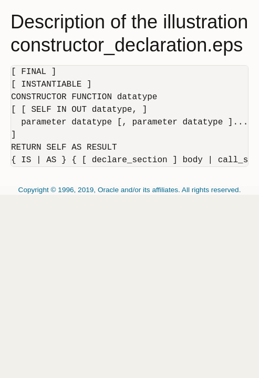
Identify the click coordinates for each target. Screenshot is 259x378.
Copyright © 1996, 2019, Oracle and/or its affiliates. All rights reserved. (129, 190)
